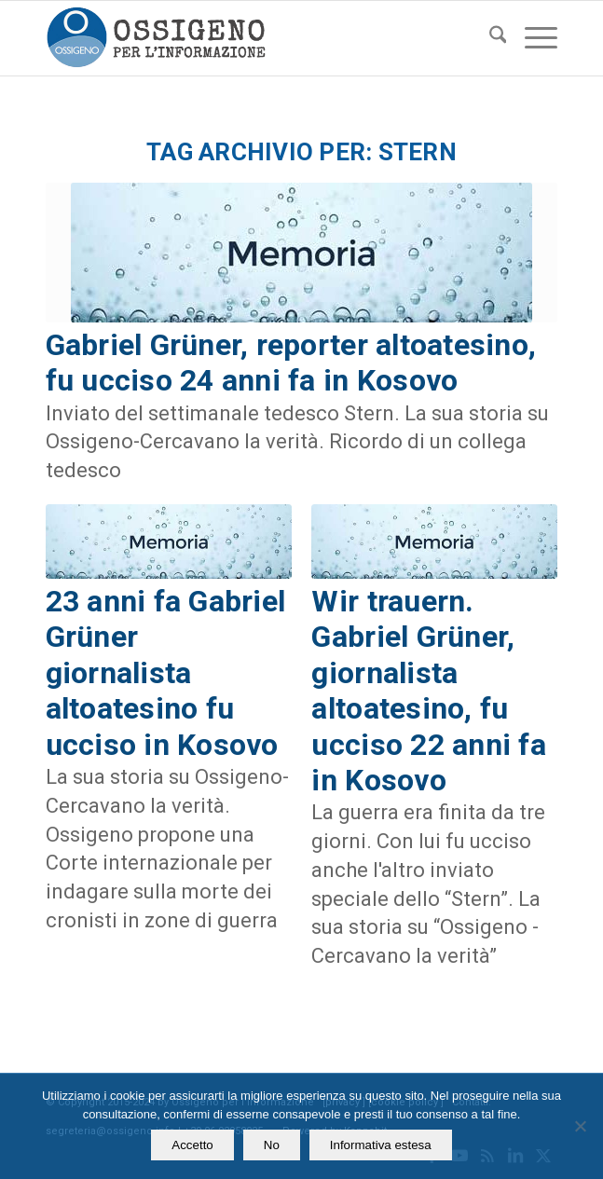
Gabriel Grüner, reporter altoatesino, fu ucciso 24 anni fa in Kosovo (291, 362)
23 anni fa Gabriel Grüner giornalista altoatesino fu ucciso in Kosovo (166, 672)
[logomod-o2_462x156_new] (251, 38)
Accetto (191, 1145)
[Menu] (531, 38)
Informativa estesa (381, 1145)
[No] (579, 1126)
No (272, 1145)
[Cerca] (489, 38)
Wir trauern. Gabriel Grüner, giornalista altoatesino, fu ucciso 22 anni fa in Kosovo (428, 690)
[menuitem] (489, 38)
